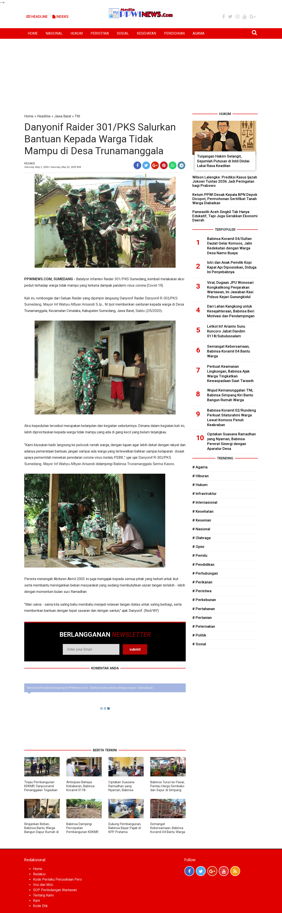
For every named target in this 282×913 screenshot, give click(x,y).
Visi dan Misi (43, 885)
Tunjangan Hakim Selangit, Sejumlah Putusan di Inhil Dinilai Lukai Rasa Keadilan (223, 161)
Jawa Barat (62, 116)
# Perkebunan (204, 600)
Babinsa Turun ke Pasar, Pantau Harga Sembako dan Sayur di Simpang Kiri (167, 788)
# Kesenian (201, 520)
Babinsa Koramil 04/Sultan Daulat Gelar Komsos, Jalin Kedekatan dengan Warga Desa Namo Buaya (229, 245)
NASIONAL (54, 33)
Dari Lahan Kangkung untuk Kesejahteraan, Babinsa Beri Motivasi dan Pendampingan (230, 311)
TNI (77, 116)
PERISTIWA (100, 33)
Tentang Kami (43, 895)
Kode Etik (40, 906)
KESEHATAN (146, 33)
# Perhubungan (205, 573)
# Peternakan (203, 626)
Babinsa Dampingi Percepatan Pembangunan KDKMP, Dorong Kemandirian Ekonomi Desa (82, 832)
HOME (33, 33)
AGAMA (198, 33)
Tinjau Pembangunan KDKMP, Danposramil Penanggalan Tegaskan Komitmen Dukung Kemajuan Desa (41, 790)
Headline (37, 17)
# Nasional (201, 529)
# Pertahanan (203, 609)
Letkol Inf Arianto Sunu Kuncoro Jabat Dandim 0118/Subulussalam (226, 331)
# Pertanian (202, 617)
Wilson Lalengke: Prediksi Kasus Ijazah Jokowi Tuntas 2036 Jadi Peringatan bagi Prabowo (224, 181)
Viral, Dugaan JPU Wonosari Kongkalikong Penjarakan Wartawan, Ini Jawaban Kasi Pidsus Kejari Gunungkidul (230, 289)
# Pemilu (199, 555)
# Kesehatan (202, 511)
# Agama (200, 467)
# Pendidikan (203, 564)
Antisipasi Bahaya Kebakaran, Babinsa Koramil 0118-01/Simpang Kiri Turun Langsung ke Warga (82, 790)
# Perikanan (202, 582)
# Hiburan (200, 476)
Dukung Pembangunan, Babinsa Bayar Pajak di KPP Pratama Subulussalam (124, 830)
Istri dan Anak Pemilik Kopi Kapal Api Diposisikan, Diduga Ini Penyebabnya (231, 267)
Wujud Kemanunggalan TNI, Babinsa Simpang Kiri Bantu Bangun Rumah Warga (230, 395)
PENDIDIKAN (174, 33)
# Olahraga (201, 538)
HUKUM (76, 33)
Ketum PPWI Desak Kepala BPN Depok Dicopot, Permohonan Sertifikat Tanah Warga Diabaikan (224, 198)
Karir (36, 900)
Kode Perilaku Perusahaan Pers (57, 879)
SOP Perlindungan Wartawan (55, 890)
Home (28, 116)
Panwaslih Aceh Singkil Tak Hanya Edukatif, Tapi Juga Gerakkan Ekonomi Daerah (225, 216)
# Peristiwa (202, 591)
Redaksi (39, 874)
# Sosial (199, 644)
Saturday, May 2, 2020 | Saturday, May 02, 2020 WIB (52, 167)
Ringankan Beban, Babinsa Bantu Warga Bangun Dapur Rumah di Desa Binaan (41, 830)
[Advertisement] (141, 72)
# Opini (198, 546)
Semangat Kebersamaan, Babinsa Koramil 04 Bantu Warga (167, 828)
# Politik (199, 635)
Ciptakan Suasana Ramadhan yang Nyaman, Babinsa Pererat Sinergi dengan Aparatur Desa (124, 790)
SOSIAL (123, 33)
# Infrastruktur (204, 493)
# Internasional (204, 502)
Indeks (60, 17)
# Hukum (200, 484)
